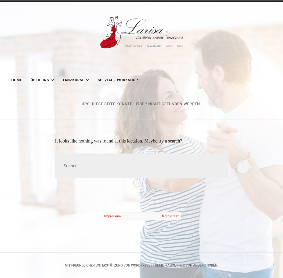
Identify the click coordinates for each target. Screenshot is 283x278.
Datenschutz (169, 216)
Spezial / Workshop (118, 80)
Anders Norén (205, 265)
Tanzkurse (75, 80)
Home (16, 80)
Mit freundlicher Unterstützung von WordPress (107, 265)
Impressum (112, 216)
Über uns (42, 80)
